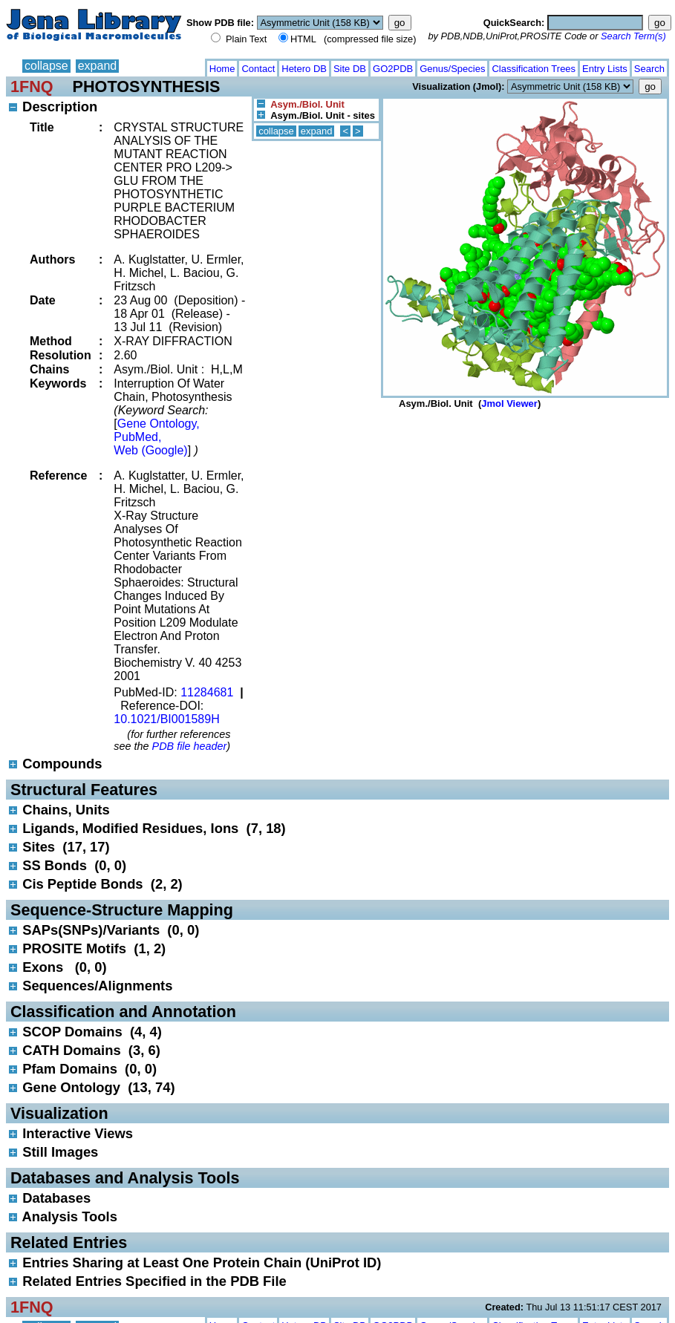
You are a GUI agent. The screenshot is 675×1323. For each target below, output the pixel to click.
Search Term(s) (633, 36)
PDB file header (189, 746)
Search (649, 68)
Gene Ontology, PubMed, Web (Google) (156, 437)
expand (97, 65)
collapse (46, 65)
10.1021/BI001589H (166, 719)
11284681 (206, 692)
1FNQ (31, 86)
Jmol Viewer (509, 403)
